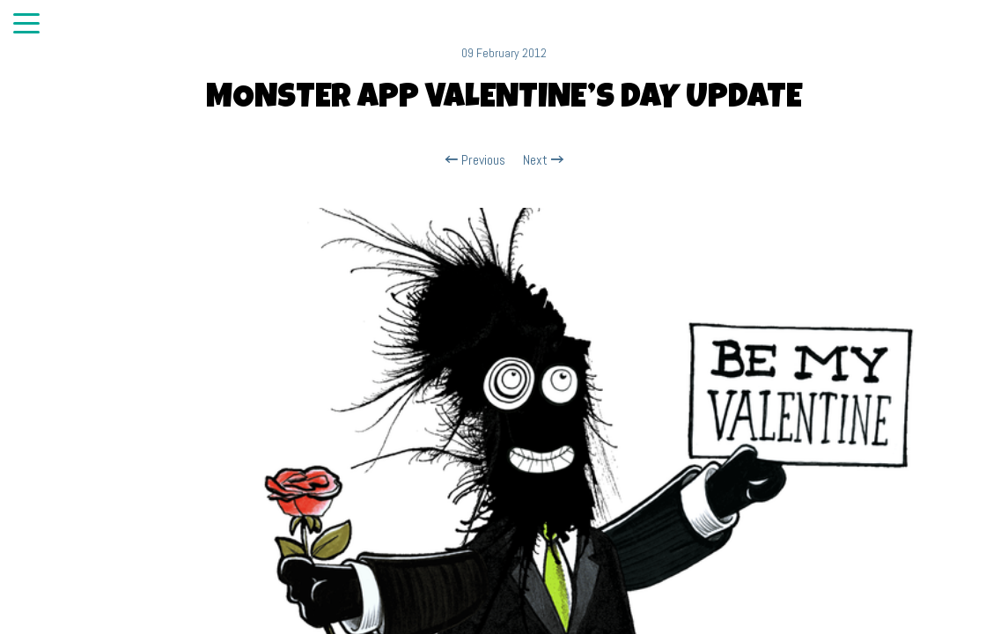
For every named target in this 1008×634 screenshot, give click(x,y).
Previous (475, 160)
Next (543, 160)
